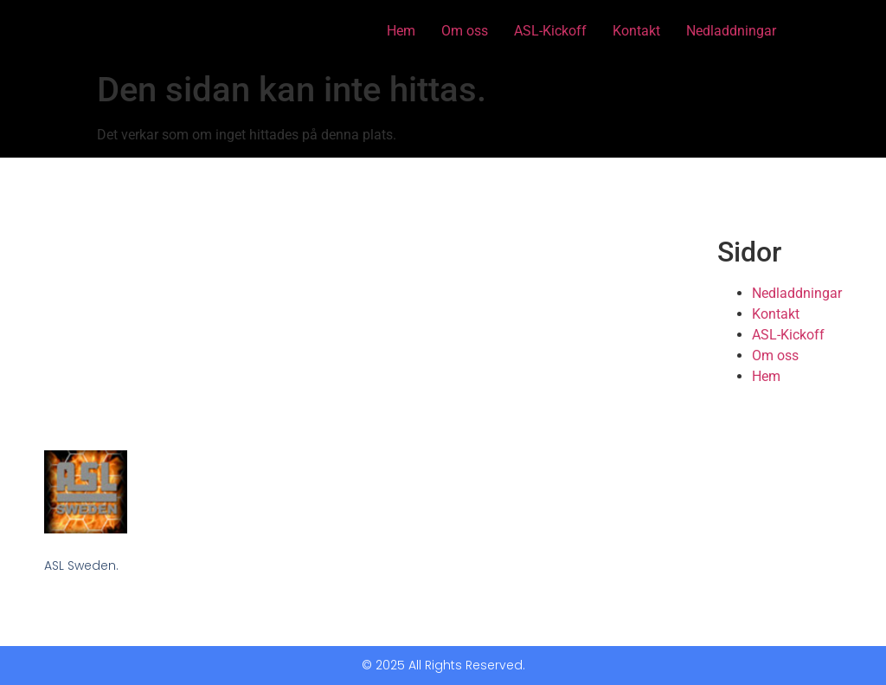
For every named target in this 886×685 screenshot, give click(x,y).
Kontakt (636, 31)
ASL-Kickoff (550, 31)
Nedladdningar (731, 31)
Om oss (464, 31)
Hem (401, 31)
